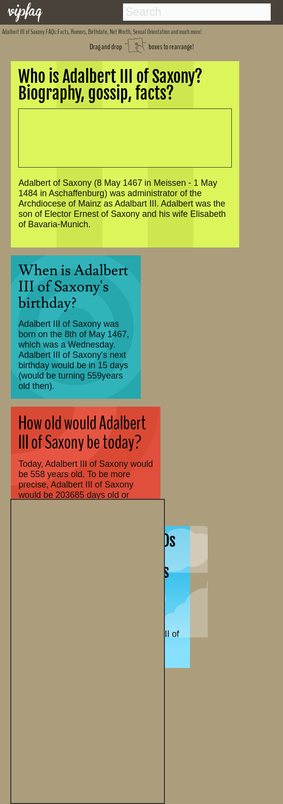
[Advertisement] (87, 650)
